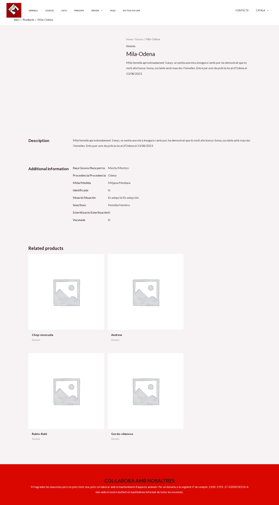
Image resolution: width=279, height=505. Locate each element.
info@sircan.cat (38, 428)
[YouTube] (216, 489)
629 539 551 (56, 422)
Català (264, 10)
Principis (67, 10)
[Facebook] (208, 489)
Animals (31, 10)
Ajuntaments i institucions (156, 419)
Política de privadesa (210, 419)
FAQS (95, 10)
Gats (56, 10)
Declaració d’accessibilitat (213, 430)
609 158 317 (36, 433)
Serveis (80, 10)
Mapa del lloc (205, 436)
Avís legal (203, 414)
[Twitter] (224, 489)
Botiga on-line (110, 10)
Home (129, 39)
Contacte (248, 10)
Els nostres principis (153, 425)
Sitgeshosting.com (94, 489)
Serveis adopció (150, 414)
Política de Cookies (209, 425)
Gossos (44, 10)
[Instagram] (232, 489)
